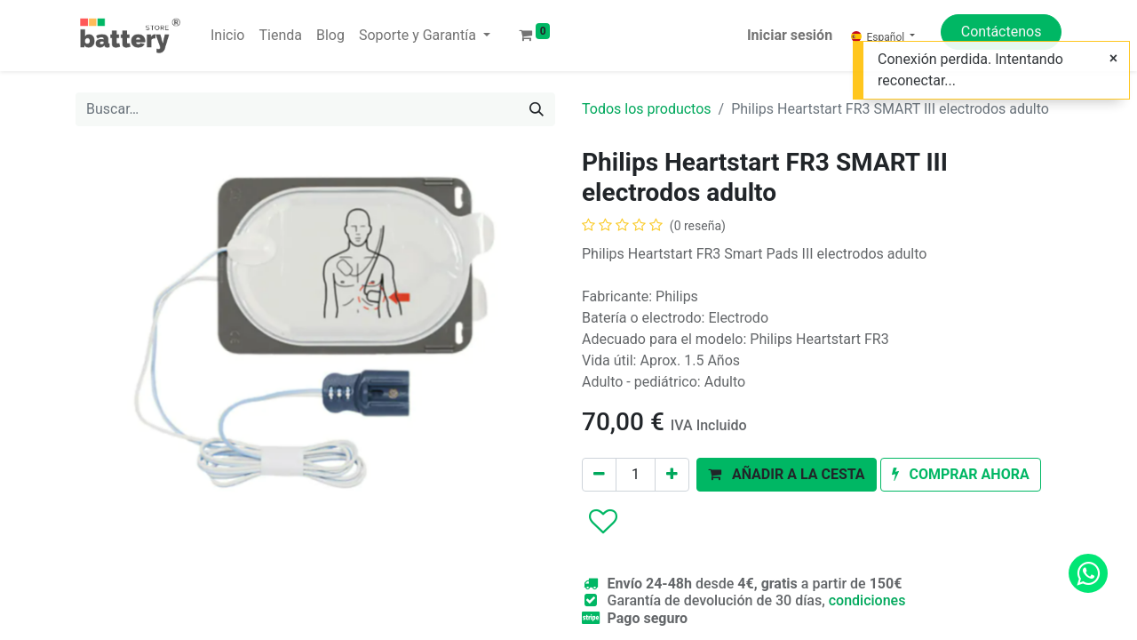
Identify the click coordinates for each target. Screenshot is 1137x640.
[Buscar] (536, 109)
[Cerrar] (1113, 59)
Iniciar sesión (789, 35)
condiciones (867, 600)
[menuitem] (227, 35)
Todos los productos (647, 108)
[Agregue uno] (672, 475)
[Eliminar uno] (599, 475)
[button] (786, 475)
